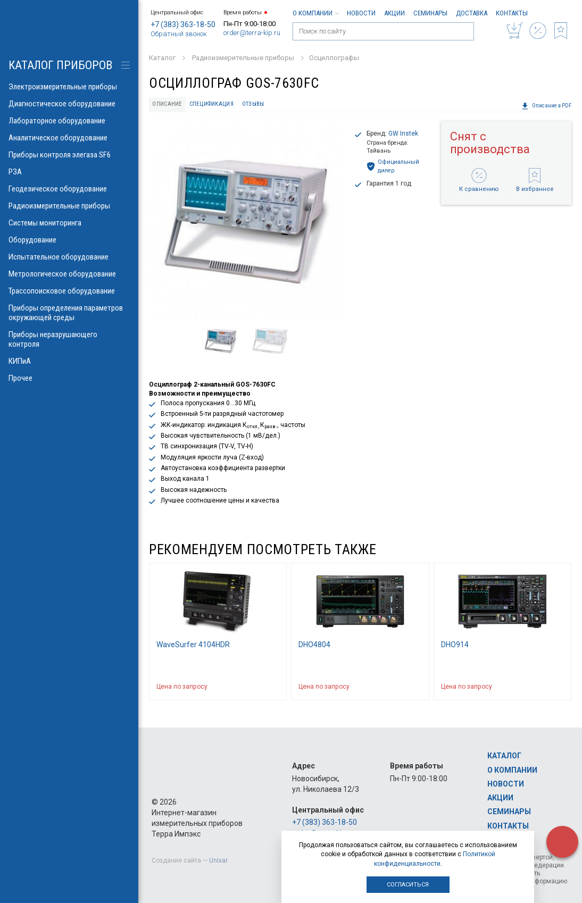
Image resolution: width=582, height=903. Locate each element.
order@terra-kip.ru (251, 33)
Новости (361, 13)
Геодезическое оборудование (69, 189)
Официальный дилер (393, 166)
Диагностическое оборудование (69, 103)
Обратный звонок (179, 34)
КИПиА (69, 361)
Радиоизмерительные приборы (69, 206)
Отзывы (253, 104)
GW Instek (403, 133)
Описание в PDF (546, 106)
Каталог (504, 755)
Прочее (69, 378)
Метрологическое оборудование (69, 274)
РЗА (69, 172)
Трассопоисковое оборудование (69, 291)
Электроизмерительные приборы (69, 86)
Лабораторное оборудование (69, 121)
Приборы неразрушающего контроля (69, 339)
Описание (167, 104)
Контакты (512, 13)
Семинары (430, 13)
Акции (394, 13)
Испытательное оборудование (69, 257)
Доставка (471, 13)
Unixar (218, 860)
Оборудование (69, 240)
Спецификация (211, 104)
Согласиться (408, 884)
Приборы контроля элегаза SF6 (69, 155)
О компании (315, 13)
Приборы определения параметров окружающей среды (69, 312)
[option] (246, 221)
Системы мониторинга (69, 223)
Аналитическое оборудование (69, 138)
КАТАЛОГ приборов (60, 65)
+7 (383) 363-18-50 (183, 24)
